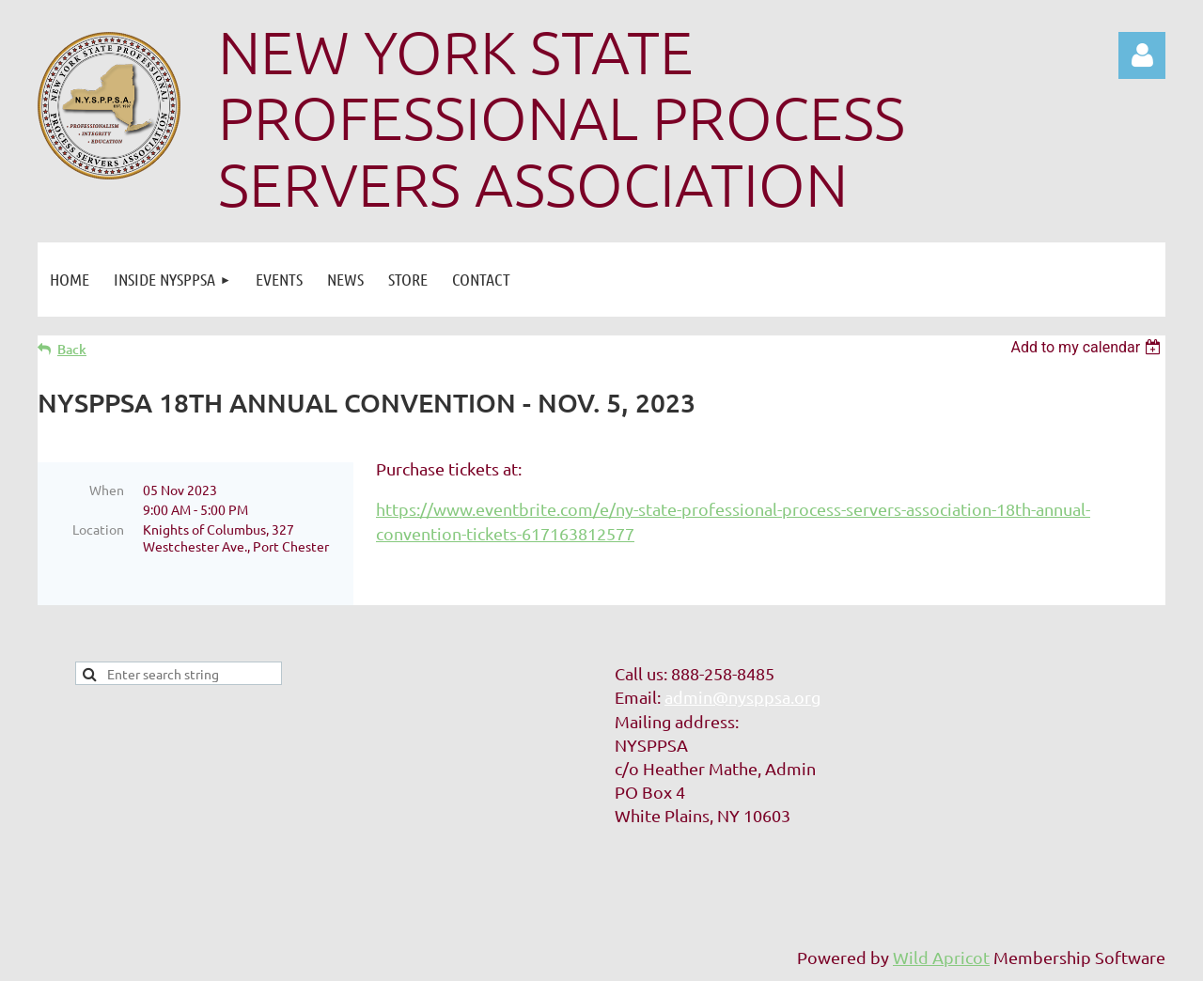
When (106, 489)
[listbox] (1087, 347)
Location (98, 529)
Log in (1141, 55)
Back (71, 349)
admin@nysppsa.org (742, 697)
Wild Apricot (941, 957)
